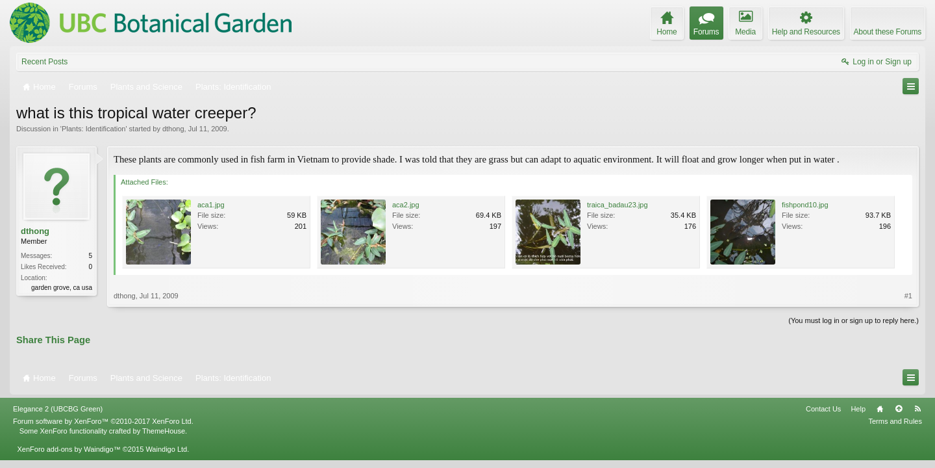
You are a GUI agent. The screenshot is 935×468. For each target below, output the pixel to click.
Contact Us (823, 409)
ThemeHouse (163, 431)
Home (879, 408)
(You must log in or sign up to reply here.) (853, 320)
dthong (173, 129)
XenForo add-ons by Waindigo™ (68, 449)
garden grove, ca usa (61, 287)
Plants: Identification (93, 129)
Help (858, 409)
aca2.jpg (405, 205)
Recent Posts (44, 61)
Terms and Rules (895, 421)
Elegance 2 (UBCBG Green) (58, 409)
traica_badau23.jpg (617, 205)
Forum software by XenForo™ (103, 421)
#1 (908, 296)
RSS (917, 408)
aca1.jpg (211, 205)
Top (898, 408)
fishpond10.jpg (805, 205)
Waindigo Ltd (166, 449)
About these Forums (887, 31)
